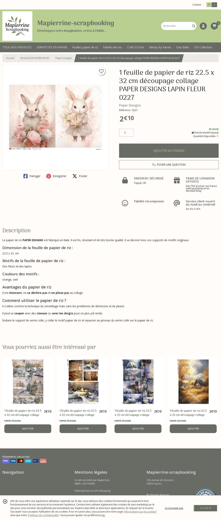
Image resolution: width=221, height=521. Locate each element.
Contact (196, 4)
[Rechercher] (193, 26)
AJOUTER (28, 428)
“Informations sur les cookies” (140, 511)
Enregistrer (56, 176)
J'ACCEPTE (205, 508)
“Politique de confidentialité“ (43, 515)
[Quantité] (126, 133)
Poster (79, 176)
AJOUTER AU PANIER (169, 150)
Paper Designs (64, 58)
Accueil (10, 58)
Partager (31, 176)
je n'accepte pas (174, 508)
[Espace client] (203, 26)
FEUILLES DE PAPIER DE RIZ (35, 58)
